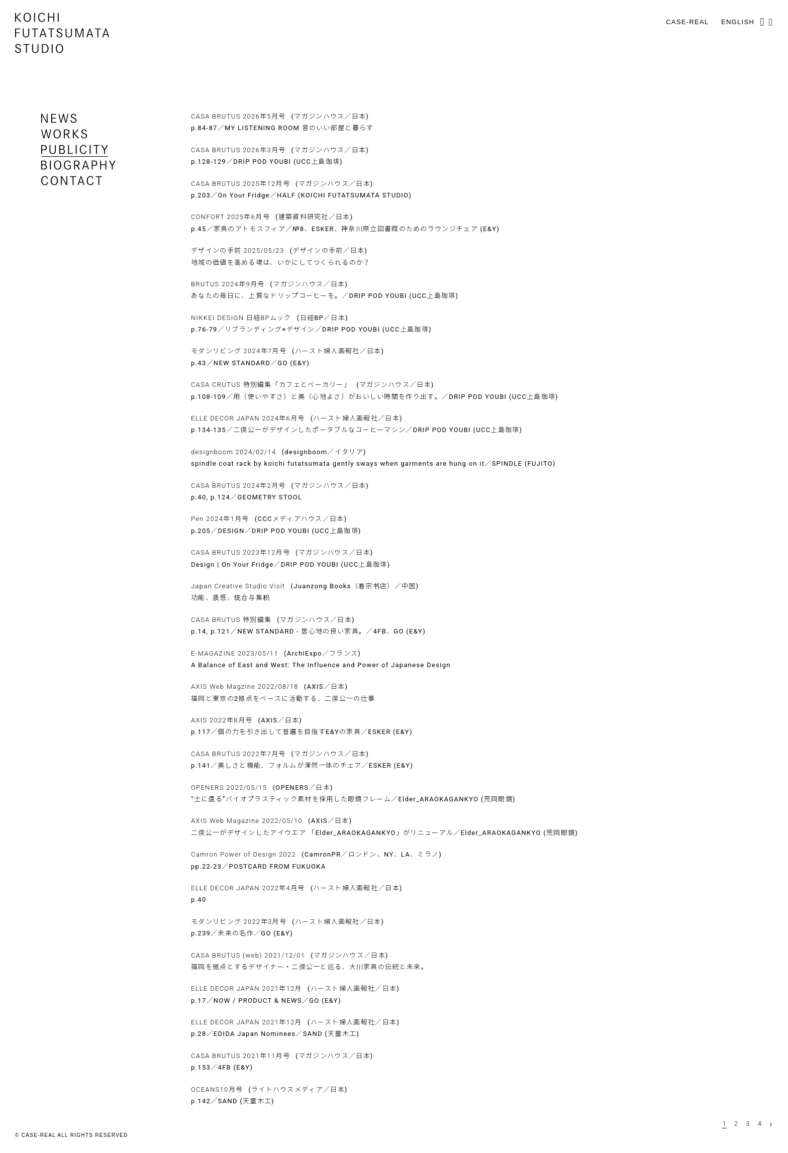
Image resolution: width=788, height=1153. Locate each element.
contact (71, 180)
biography (78, 165)
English (737, 22)
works (64, 134)
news (59, 118)
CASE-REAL (687, 22)
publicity (74, 149)
